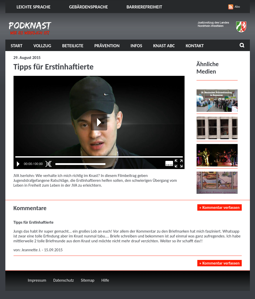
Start (16, 46)
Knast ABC (164, 46)
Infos (136, 46)
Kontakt (195, 46)
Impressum (37, 280)
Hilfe (105, 280)
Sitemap (87, 280)
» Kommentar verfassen (219, 207)
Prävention (107, 46)
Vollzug (42, 46)
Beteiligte (72, 46)
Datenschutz (63, 280)
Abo (237, 6)
